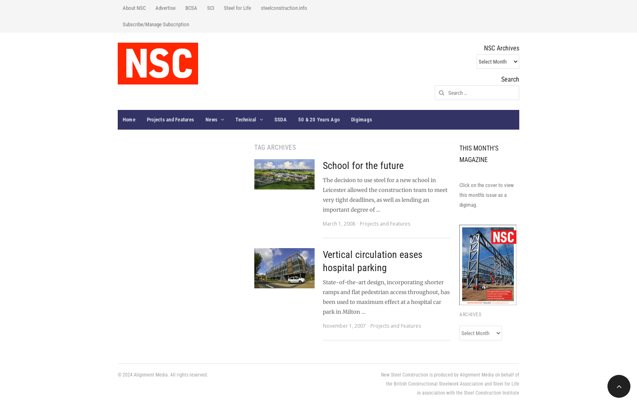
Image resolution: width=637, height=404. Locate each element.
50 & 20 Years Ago (319, 119)
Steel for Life (237, 8)
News (211, 119)
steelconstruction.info (284, 8)
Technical (245, 119)
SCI (210, 8)
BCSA (191, 8)
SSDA (280, 119)
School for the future (363, 165)
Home (129, 119)
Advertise (165, 8)
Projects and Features (170, 119)
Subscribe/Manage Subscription (156, 24)
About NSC (134, 8)
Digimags (361, 119)
